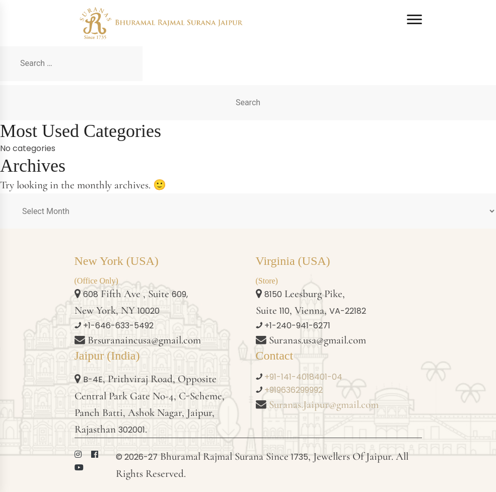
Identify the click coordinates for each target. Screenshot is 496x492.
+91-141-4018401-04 (303, 377)
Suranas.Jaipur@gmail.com (324, 404)
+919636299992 (293, 390)
